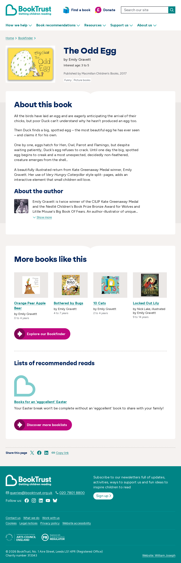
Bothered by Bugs (68, 303)
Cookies (11, 523)
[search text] (145, 9)
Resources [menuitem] (95, 25)
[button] (32, 453)
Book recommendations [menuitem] (58, 25)
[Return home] (28, 10)
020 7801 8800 (72, 493)
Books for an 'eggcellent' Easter (40, 402)
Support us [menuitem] (121, 25)
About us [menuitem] (147, 25)
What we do (31, 518)
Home (10, 38)
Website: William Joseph (158, 555)
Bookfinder (25, 38)
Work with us (51, 518)
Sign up (104, 496)
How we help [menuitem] (19, 25)
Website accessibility (76, 523)
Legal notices (28, 523)
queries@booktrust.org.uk (31, 493)
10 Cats (99, 303)
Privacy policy (49, 523)
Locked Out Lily (146, 303)
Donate (109, 10)
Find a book (80, 10)
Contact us (13, 518)
